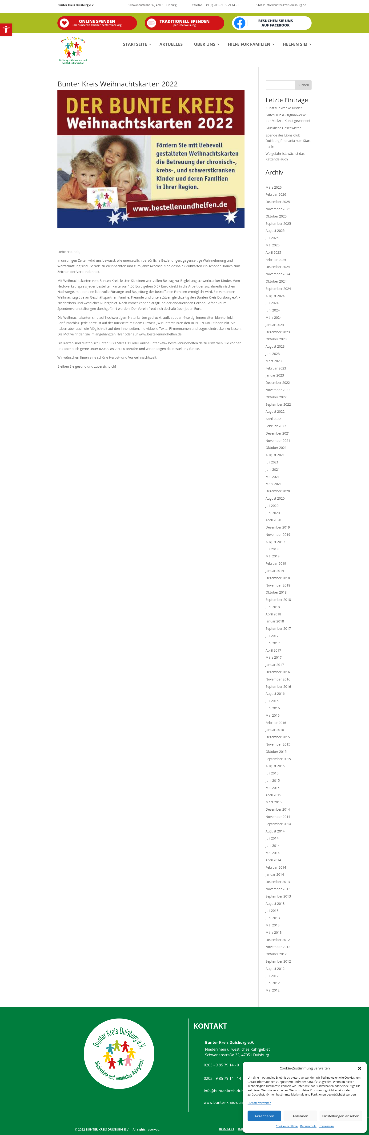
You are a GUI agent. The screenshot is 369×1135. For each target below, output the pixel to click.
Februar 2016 (276, 722)
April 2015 (273, 795)
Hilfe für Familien (249, 44)
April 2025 (273, 252)
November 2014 (278, 816)
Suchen (303, 85)
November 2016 (278, 679)
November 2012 (278, 947)
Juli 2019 (272, 549)
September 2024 (278, 288)
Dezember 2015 (278, 737)
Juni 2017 (273, 643)
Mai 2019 (273, 556)
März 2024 (274, 317)
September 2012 (278, 961)
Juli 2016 (272, 701)
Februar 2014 (276, 867)
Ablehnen (300, 1116)
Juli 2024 (272, 303)
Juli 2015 (272, 773)
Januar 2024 (275, 325)
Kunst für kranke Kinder (284, 108)
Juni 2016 (273, 708)
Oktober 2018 (276, 592)
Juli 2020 (272, 505)
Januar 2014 (275, 874)
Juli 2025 (272, 238)
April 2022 (273, 418)
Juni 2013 (273, 918)
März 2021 (274, 484)
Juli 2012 (272, 976)
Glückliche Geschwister (283, 128)
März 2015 (274, 802)
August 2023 (275, 346)
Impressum (326, 1126)
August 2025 (275, 230)
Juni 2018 (273, 607)
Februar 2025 (276, 259)
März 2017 (274, 657)
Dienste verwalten (259, 1103)
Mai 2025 (273, 245)
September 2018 (278, 599)
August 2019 (275, 542)
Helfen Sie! (295, 44)
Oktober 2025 (276, 216)
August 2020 (275, 498)
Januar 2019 (275, 570)
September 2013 (278, 896)
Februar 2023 (276, 368)
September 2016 (278, 686)
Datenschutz (308, 1126)
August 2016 (275, 693)
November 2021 (278, 440)
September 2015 (278, 759)
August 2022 (275, 411)
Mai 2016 (273, 715)
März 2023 (274, 361)
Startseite (135, 44)
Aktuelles (171, 44)
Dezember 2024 (278, 266)
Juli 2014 (272, 838)
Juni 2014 (273, 845)
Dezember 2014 (278, 809)
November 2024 (278, 274)
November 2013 (278, 889)
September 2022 (278, 404)
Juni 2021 (273, 469)
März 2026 (274, 187)
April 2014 (273, 860)
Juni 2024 (273, 310)
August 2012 (275, 968)
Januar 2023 (275, 375)
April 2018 (273, 614)
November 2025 (278, 209)
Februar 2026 (276, 194)
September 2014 (278, 824)
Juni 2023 (273, 353)
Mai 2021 (273, 476)
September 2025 (278, 223)
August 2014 (275, 831)
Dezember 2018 (278, 578)
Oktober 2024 (276, 281)
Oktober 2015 (276, 751)
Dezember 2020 (278, 491)
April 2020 (273, 520)
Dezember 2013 (278, 881)
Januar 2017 (275, 664)
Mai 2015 (273, 787)
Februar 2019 (276, 563)
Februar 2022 (276, 426)
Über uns (204, 44)
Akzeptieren (264, 1116)
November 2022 (278, 390)
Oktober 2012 (276, 954)
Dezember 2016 (278, 672)
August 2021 (275, 455)
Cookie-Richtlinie (287, 1126)
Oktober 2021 (276, 447)
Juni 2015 (273, 780)
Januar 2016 (275, 729)
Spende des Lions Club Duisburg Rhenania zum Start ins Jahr (288, 141)
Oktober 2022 (276, 397)
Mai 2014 (273, 853)
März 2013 (274, 932)
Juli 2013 (272, 910)
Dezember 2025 (278, 201)
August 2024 (275, 296)
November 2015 (278, 744)
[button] (6, 29)
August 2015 (275, 766)
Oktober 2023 (276, 339)
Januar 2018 (275, 621)
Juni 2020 (273, 513)
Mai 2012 (273, 990)
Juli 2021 (272, 462)
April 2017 (273, 650)
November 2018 (278, 585)
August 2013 (275, 903)
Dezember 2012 (278, 939)
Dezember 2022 (278, 382)
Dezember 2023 (278, 332)
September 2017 (278, 628)
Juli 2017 (272, 636)
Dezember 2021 (278, 433)
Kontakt (226, 1129)
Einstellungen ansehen (340, 1116)
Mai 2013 (273, 925)
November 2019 (278, 534)
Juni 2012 (273, 983)
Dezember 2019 (278, 527)
